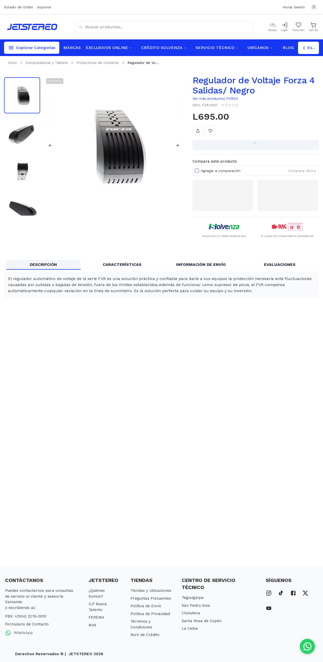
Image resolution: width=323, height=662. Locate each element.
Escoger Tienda (310, 48)
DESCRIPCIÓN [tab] (43, 264)
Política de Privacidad (150, 614)
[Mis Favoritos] (298, 27)
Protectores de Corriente (97, 63)
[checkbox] (197, 171)
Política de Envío (145, 606)
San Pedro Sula (196, 605)
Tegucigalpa (193, 597)
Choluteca (191, 613)
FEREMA (96, 617)
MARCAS (72, 47)
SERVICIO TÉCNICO (217, 47)
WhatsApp (19, 633)
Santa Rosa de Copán (202, 621)
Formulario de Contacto (27, 624)
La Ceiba (190, 628)
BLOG (288, 47)
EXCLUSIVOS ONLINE (109, 47)
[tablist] (161, 265)
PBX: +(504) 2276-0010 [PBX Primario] (25, 616)
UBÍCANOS (260, 47)
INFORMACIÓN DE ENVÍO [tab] (201, 264)
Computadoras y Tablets (46, 63)
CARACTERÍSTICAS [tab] (122, 264)
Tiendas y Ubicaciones (150, 590)
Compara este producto (215, 161)
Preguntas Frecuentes (150, 598)
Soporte (44, 7)
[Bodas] (272, 27)
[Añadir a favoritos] (210, 131)
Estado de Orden (18, 7)
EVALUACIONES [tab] (279, 264)
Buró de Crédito (144, 634)
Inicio (12, 63)
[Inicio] (32, 26)
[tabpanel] (161, 285)
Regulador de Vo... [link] (143, 63)
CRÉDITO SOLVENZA (163, 47)
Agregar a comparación (220, 170)
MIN (92, 625)
